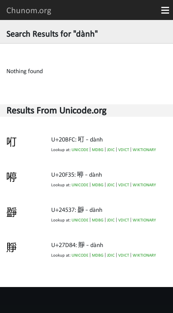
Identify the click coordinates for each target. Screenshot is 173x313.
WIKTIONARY (144, 150)
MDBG (97, 150)
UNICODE (80, 150)
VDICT (123, 150)
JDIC (111, 150)
